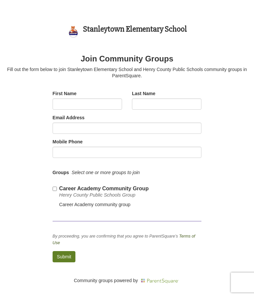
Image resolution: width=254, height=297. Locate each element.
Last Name (143, 93)
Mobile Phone (68, 141)
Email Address (69, 117)
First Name (64, 93)
